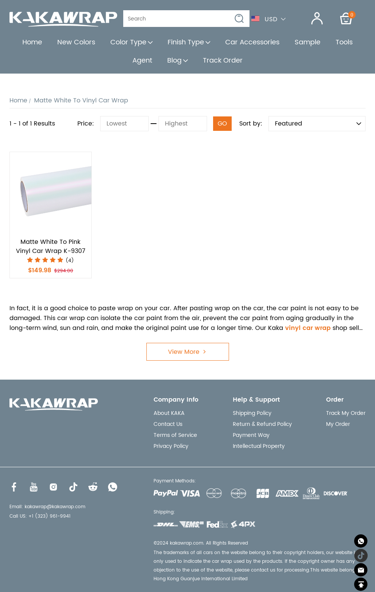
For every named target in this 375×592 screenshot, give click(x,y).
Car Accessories (252, 42)
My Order (338, 424)
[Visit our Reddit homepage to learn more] (92, 487)
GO (222, 124)
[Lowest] (124, 123)
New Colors (76, 42)
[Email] (360, 569)
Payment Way (251, 435)
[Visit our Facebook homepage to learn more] (14, 487)
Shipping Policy (252, 413)
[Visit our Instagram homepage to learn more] (53, 487)
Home (32, 42)
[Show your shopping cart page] (346, 18)
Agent (142, 60)
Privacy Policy (171, 446)
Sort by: (250, 124)
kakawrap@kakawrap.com (55, 506)
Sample (307, 42)
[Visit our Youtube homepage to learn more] (33, 487)
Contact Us (168, 424)
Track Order (223, 60)
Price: (85, 124)
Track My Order (346, 413)
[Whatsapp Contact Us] (360, 541)
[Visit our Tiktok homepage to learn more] (73, 487)
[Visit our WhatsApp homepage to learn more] (112, 487)
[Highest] (182, 123)
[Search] (181, 18)
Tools (344, 42)
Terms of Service (175, 435)
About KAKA (169, 413)
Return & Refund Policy (262, 424)
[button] (239, 18)
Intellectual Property (259, 446)
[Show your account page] (312, 18)
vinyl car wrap (308, 328)
